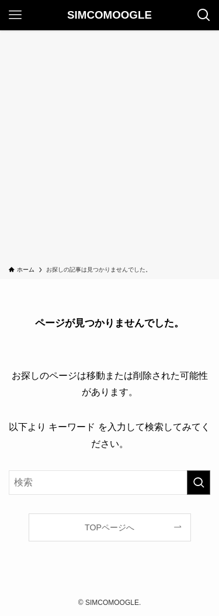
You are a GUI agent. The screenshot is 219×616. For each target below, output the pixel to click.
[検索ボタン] (204, 15)
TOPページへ (109, 527)
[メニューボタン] (15, 15)
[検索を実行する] (198, 482)
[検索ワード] (109, 482)
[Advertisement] (109, 150)
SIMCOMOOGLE (109, 15)
